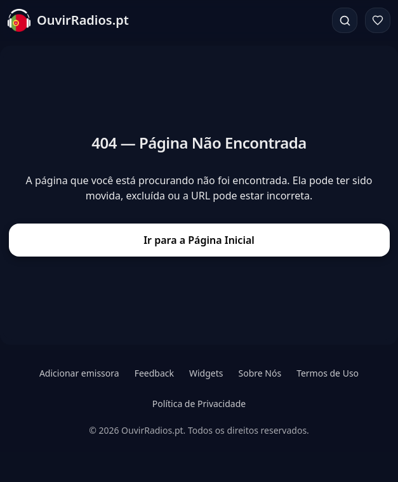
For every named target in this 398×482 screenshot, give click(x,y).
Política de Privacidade (199, 404)
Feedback (154, 373)
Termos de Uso (327, 373)
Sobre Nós (260, 373)
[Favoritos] (377, 20)
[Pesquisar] (344, 20)
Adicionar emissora (79, 373)
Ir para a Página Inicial (199, 240)
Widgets (206, 373)
